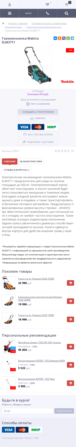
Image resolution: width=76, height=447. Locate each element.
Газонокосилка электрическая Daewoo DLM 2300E (40, 298)
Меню (28, 13)
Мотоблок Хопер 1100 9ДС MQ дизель (39, 342)
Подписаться (64, 410)
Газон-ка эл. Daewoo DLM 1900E (36, 315)
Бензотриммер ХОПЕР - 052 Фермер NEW (41, 360)
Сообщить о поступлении (38, 111)
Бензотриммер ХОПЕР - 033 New (36, 379)
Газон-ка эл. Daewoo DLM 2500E (36, 278)
